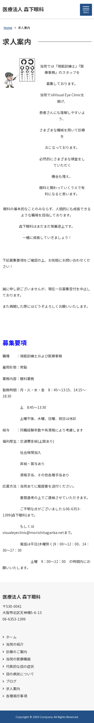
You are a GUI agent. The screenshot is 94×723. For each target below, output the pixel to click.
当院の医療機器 (18, 659)
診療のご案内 (16, 651)
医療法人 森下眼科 (23, 9)
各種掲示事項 (16, 696)
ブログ (11, 681)
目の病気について (20, 674)
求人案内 (13, 688)
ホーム (11, 637)
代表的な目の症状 (20, 666)
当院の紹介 (15, 644)
